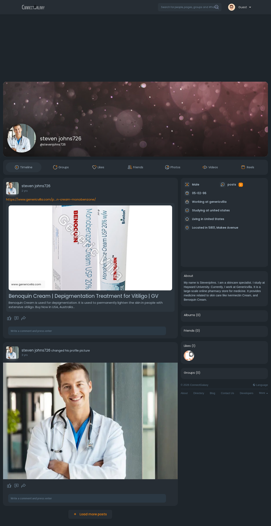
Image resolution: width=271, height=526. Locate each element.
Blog (212, 393)
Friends (189, 330)
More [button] (263, 392)
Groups (189, 372)
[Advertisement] (136, 49)
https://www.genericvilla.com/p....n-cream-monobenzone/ (51, 199)
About (184, 393)
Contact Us (227, 393)
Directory (198, 393)
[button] (190, 7)
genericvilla (217, 202)
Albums (189, 315)
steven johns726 (60, 138)
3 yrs (25, 355)
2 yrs (25, 191)
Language (260, 385)
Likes (187, 345)
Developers (246, 393)
